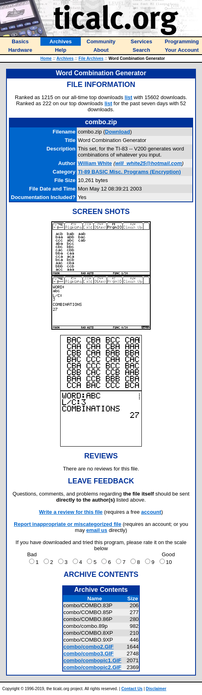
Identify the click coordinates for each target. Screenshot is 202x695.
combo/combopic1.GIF (92, 660)
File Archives (90, 58)
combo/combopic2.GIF (92, 667)
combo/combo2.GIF (88, 647)
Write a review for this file (71, 512)
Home (46, 58)
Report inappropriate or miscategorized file (67, 524)
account (151, 512)
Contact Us (132, 689)
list (129, 97)
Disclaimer (156, 689)
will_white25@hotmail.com (148, 163)
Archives (65, 58)
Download (117, 132)
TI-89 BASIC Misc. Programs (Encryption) (129, 172)
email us (96, 530)
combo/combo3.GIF (88, 654)
